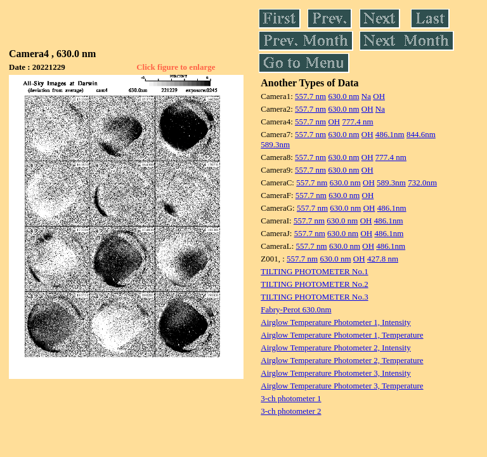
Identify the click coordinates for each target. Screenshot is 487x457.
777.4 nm (357, 121)
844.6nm (421, 134)
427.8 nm (382, 258)
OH (379, 96)
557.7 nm (310, 96)
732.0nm (422, 182)
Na (366, 96)
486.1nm (390, 134)
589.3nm (275, 144)
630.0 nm (343, 96)
